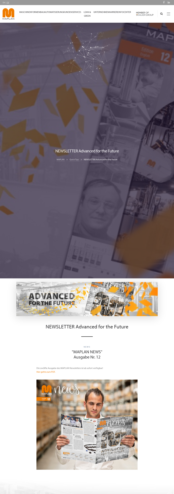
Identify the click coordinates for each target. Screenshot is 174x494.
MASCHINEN (25, 12)
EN (4, 2)
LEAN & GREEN (87, 14)
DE (8, 2)
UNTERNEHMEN (101, 12)
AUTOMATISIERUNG (53, 12)
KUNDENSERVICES (72, 12)
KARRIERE (113, 12)
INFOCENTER (124, 12)
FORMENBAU (37, 12)
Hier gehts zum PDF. (45, 371)
